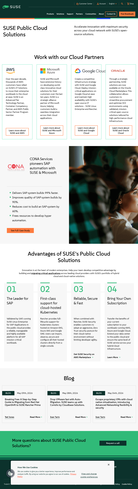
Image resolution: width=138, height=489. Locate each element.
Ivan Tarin (55, 417)
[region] (62, 473)
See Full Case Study (20, 230)
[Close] (109, 465)
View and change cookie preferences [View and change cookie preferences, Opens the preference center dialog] (89, 475)
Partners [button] (79, 14)
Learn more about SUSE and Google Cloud (86, 130)
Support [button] (70, 14)
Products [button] (50, 14)
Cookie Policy (127, 484)
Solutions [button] (60, 14)
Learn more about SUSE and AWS (17, 131)
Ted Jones (9, 417)
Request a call (113, 443)
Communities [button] (90, 14)
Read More (35, 417)
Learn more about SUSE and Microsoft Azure (51, 130)
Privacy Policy (114, 484)
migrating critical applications (46, 273)
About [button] (101, 14)
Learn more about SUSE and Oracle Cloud (120, 130)
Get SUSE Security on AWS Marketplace (84, 355)
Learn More (112, 357)
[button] (65, 3)
